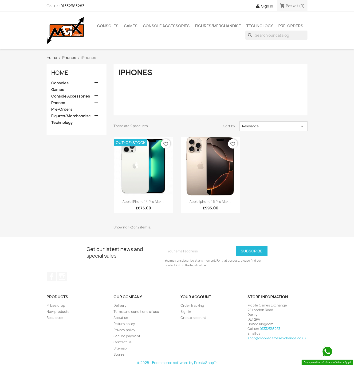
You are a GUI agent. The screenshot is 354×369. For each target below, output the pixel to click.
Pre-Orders (290, 25)
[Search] (276, 35)
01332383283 (72, 5)
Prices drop (56, 305)
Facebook (51, 276)
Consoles (107, 25)
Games (131, 25)
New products (58, 311)
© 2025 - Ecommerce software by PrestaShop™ (177, 362)
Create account (193, 317)
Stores (119, 354)
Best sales (55, 317)
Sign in (186, 311)
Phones (58, 102)
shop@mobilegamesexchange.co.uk (277, 338)
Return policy (124, 324)
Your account (196, 296)
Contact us (123, 342)
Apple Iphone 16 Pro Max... (210, 201)
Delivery (120, 305)
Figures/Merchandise (218, 25)
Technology (259, 25)
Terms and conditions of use (136, 311)
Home (59, 73)
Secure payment (127, 336)
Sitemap (120, 348)
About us (121, 317)
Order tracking (192, 305)
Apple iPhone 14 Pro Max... (143, 201)
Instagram (62, 276)
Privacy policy (124, 330)
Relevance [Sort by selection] (273, 126)
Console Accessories (166, 25)
